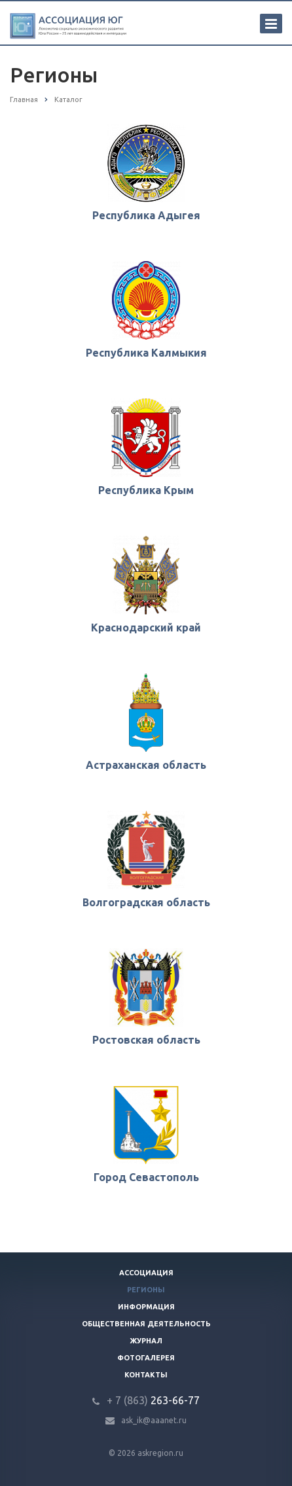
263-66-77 (153, 1400)
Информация (146, 1307)
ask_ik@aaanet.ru (154, 1420)
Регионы (146, 1290)
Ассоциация (146, 1273)
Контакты (146, 1375)
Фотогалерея (146, 1358)
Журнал (146, 1341)
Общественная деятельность (146, 1324)
